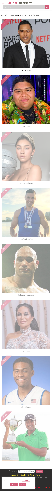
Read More (26, 481)
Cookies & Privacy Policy (31, 475)
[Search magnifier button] (47, 7)
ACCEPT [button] (14, 484)
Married (19, 3)
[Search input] (24, 7)
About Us (15, 475)
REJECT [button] (22, 484)
